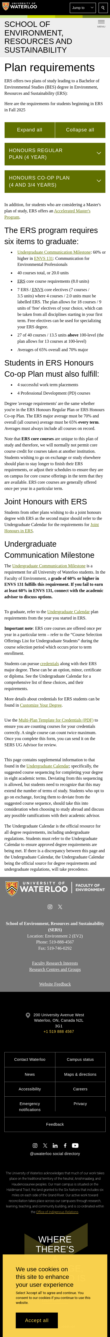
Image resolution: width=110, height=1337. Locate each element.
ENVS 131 (43, 258)
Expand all (29, 130)
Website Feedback (55, 984)
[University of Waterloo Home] (19, 7)
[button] (83, 8)
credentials (49, 663)
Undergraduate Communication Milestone (54, 252)
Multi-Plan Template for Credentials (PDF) (55, 720)
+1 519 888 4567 (58, 1031)
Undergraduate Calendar (68, 611)
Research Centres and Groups (55, 969)
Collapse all (80, 130)
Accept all (37, 1320)
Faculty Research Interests (55, 963)
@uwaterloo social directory (55, 1154)
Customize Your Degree (41, 705)
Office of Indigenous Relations (57, 1212)
